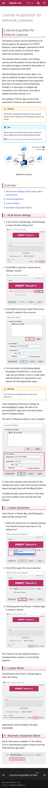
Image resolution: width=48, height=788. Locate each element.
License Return (12, 203)
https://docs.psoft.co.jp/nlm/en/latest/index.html (24, 139)
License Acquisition (15, 199)
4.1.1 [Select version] (29, 3)
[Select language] (38, 3)
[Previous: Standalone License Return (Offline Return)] (4, 774)
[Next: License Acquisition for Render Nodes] (27, 774)
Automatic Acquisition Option (19, 207)
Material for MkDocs (17, 785)
